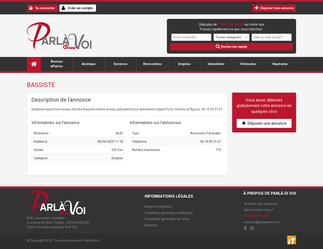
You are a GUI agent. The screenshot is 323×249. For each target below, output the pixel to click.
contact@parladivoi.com (262, 222)
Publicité (150, 225)
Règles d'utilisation (158, 207)
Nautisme (280, 64)
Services (120, 64)
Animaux (89, 64)
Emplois (184, 64)
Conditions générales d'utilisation (168, 213)
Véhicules (248, 64)
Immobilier (216, 64)
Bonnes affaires (56, 63)
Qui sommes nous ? (259, 210)
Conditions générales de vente (166, 219)
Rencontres (152, 64)
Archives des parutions (261, 204)
